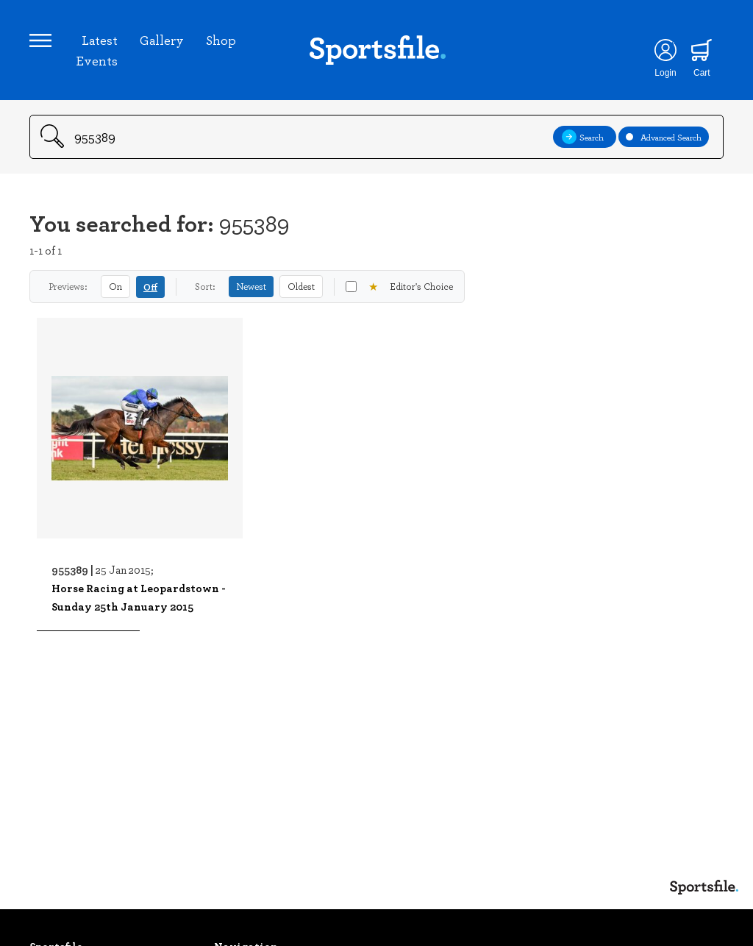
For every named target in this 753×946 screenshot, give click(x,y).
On (115, 286)
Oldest (301, 286)
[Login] (665, 50)
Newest (251, 286)
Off (150, 287)
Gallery (162, 40)
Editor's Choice (399, 286)
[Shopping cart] (702, 50)
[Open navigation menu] (40, 40)
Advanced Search (664, 137)
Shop (221, 40)
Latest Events (97, 50)
